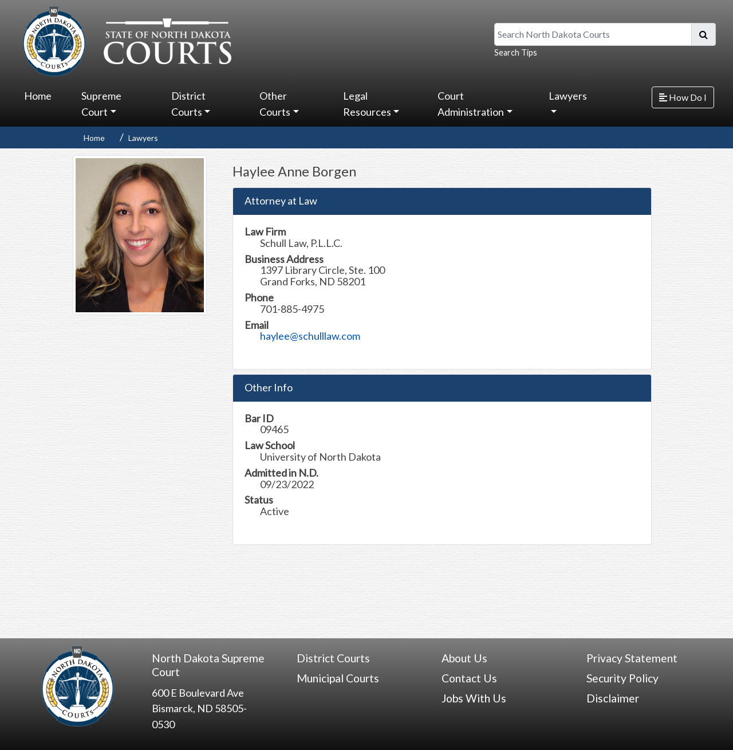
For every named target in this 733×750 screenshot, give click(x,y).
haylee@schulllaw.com (310, 335)
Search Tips (515, 52)
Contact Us (469, 678)
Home (38, 95)
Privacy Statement (631, 658)
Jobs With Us (474, 698)
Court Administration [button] (471, 103)
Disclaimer (612, 698)
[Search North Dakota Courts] (593, 34)
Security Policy (622, 678)
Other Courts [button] (274, 103)
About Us (464, 658)
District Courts (333, 658)
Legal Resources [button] (367, 103)
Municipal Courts (338, 678)
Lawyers (143, 138)
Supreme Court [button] (101, 103)
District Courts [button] (188, 103)
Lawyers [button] (568, 95)
